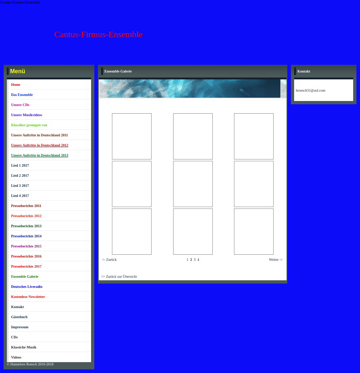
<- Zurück (109, 260)
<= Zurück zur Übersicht (119, 276)
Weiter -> (276, 260)
